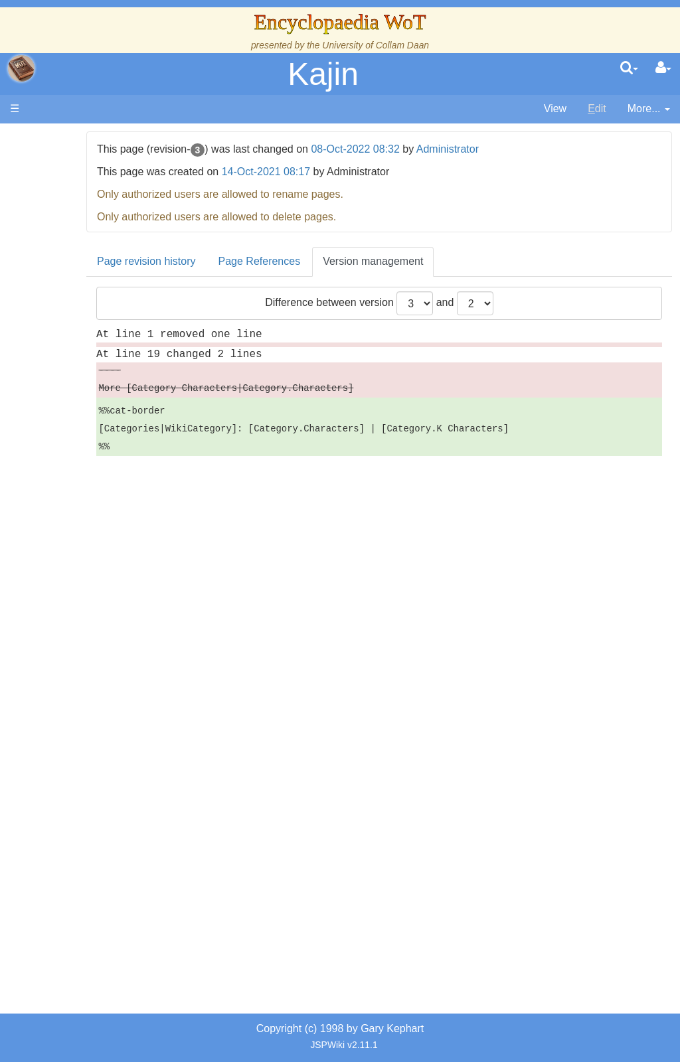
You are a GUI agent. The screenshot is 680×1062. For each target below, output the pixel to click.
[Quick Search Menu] (629, 68)
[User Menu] (663, 68)
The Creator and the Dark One (93, 237)
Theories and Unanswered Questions (94, 722)
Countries (112, 403)
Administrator (516, 149)
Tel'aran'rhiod (94, 691)
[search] (629, 68)
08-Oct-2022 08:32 (424, 149)
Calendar (84, 342)
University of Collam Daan (375, 45)
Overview (112, 388)
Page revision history (215, 261)
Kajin (323, 74)
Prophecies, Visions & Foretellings (91, 661)
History (79, 327)
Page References (328, 261)
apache (21, 68)
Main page (61, 138)
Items (76, 631)
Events (79, 358)
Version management (442, 261)
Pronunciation (95, 752)
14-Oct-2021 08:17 (334, 171)
